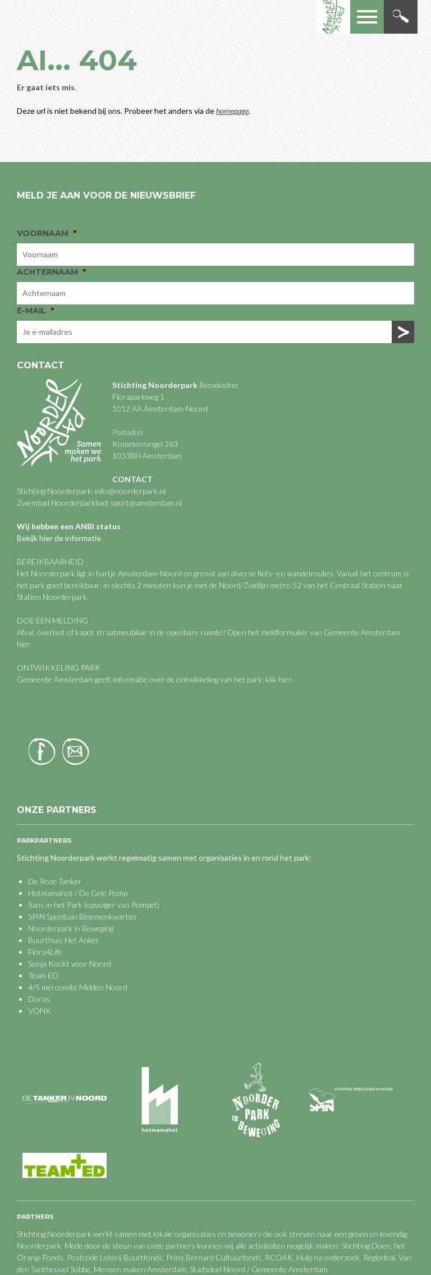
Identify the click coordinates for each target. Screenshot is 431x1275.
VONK (39, 1010)
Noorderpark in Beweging (70, 928)
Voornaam (46, 233)
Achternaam (51, 272)
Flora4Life (45, 952)
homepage (232, 111)
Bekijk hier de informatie (59, 538)
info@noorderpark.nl (130, 491)
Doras (39, 999)
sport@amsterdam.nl (146, 502)
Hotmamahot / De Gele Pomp (77, 893)
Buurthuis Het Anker (63, 940)
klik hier (277, 679)
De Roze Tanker (55, 881)
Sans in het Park (55, 904)
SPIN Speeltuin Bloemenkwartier (82, 916)
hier (23, 644)
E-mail (35, 311)
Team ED (43, 975)
